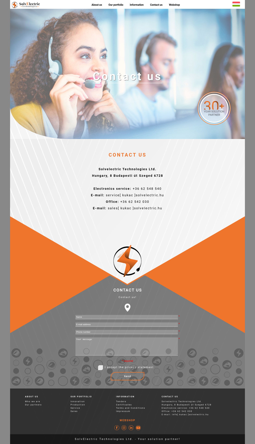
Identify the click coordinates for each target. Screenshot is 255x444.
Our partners (33, 405)
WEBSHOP (127, 420)
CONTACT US (170, 396)
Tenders (121, 401)
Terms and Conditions (130, 408)
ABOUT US (31, 396)
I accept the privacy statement (129, 367)
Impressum (123, 411)
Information (137, 4)
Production (78, 405)
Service (75, 408)
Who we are (32, 401)
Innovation (78, 401)
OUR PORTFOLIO (81, 396)
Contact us (156, 4)
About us (97, 4)
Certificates (124, 405)
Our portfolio (115, 4)
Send (127, 376)
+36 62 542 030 (134, 202)
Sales (74, 411)
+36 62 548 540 (147, 189)
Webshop (174, 4)
